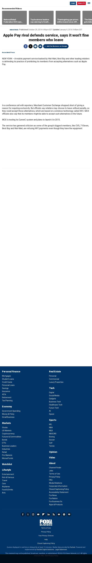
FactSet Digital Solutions (45, 549)
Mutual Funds (7, 458)
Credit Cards (7, 382)
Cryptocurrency (8, 434)
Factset (72, 547)
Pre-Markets (7, 455)
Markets (6, 423)
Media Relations (55, 483)
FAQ (50, 480)
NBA (51, 427)
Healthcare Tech (55, 405)
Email (40, 46)
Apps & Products (56, 505)
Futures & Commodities (11, 437)
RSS (54, 514)
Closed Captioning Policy (59, 489)
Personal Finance (11, 371)
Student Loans (8, 379)
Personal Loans (8, 385)
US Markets (6, 431)
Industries (14, 30)
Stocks (5, 427)
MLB (51, 431)
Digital (51, 392)
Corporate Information (58, 486)
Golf (50, 443)
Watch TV (81, 3)
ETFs (4, 443)
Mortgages (6, 376)
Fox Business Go (55, 501)
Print (35, 46)
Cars (4, 483)
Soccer (52, 440)
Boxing (52, 437)
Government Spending (11, 411)
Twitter (30, 46)
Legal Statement (61, 549)
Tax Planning (7, 401)
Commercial (54, 379)
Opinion (53, 452)
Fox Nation (53, 498)
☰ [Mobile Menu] (89, 3)
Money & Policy (8, 414)
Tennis (52, 446)
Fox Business (10, 3)
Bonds (4, 440)
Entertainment (8, 474)
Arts (4, 493)
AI (50, 411)
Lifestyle (6, 470)
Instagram (33, 514)
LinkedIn (49, 514)
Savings (5, 388)
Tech (51, 388)
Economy (7, 406)
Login (73, 3)
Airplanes (6, 487)
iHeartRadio (69, 514)
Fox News (53, 495)
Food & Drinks (7, 490)
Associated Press (8, 52)
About (52, 463)
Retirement (6, 397)
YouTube (38, 514)
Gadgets (52, 399)
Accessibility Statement (58, 492)
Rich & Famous (8, 477)
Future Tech (54, 408)
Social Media (54, 396)
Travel (4, 480)
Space (51, 414)
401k (4, 394)
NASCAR (52, 434)
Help (46, 539)
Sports (52, 420)
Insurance (6, 391)
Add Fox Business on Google (57, 46)
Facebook (26, 46)
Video (52, 457)
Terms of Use (54, 474)
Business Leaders (9, 446)
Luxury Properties (56, 382)
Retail (4, 452)
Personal (52, 376)
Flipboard (43, 514)
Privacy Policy (54, 477)
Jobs (51, 471)
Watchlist (7, 464)
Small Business (8, 417)
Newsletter (59, 514)
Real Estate (55, 371)
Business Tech (55, 402)
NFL (50, 424)
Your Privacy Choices (46, 536)
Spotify (64, 514)
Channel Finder (55, 468)
